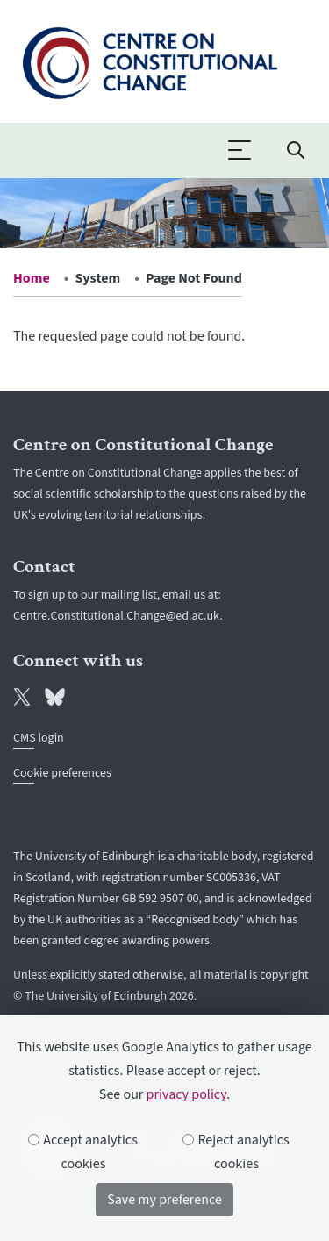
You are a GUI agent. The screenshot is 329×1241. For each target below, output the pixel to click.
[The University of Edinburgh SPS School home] (149, 59)
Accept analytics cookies (83, 1151)
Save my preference (164, 1199)
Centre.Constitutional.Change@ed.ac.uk (116, 616)
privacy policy (187, 1094)
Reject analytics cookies (236, 1151)
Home (31, 278)
